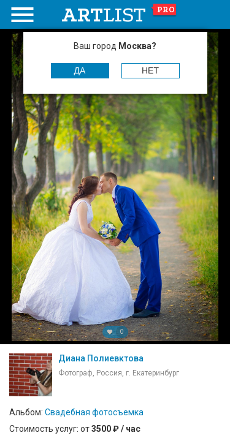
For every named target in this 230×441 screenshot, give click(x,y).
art (119, 15)
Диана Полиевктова (101, 358)
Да (80, 70)
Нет (150, 70)
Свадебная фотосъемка (94, 412)
